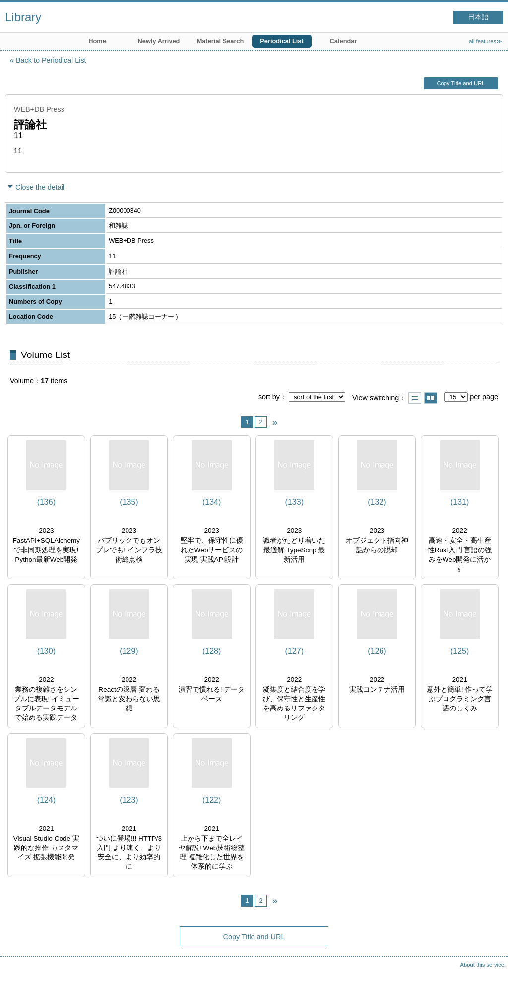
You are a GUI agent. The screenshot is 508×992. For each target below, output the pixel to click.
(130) (46, 651)
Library (23, 17)
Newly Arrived (159, 41)
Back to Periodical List (51, 60)
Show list (414, 398)
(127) (294, 651)
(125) (459, 651)
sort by (269, 397)
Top (490, 974)
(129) (129, 651)
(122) (211, 800)
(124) (46, 800)
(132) (377, 502)
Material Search (220, 41)
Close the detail (39, 187)
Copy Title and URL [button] (461, 83)
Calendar (343, 41)
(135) (129, 502)
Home (97, 41)
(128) (211, 651)
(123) (129, 800)
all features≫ (485, 41)
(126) (377, 651)
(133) (294, 502)
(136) (46, 502)
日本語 (478, 17)
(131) (459, 502)
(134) (211, 502)
